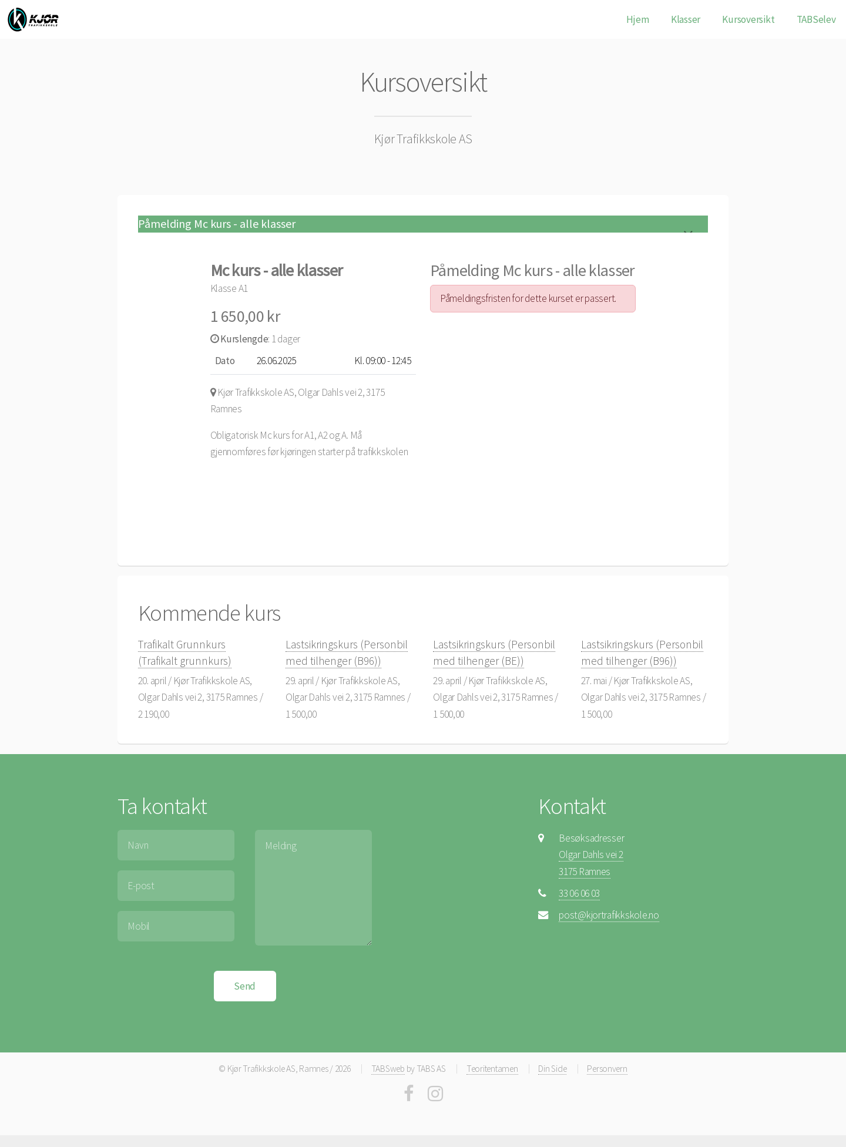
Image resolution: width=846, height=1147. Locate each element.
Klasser (685, 19)
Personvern (607, 1068)
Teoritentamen (492, 1068)
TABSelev (816, 19)
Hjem (637, 19)
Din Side (552, 1068)
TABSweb (388, 1068)
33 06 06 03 (579, 893)
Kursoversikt (748, 19)
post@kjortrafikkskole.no (609, 915)
